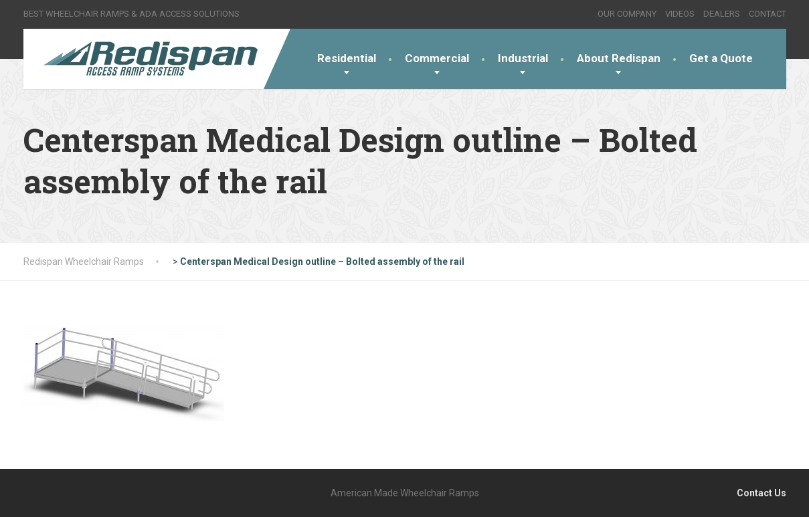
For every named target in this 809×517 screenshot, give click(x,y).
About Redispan (618, 58)
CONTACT (767, 14)
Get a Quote (721, 58)
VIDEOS (680, 14)
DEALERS (721, 14)
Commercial (437, 58)
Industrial (523, 58)
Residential (346, 58)
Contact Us (761, 493)
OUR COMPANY (627, 14)
